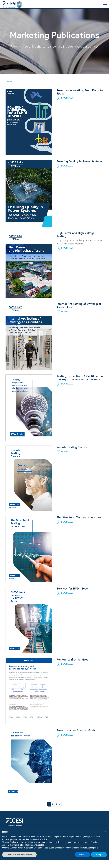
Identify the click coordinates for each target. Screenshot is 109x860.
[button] (105, 832)
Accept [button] (99, 854)
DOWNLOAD (65, 98)
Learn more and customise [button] (19, 854)
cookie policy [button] (41, 839)
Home (9, 81)
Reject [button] (82, 854)
